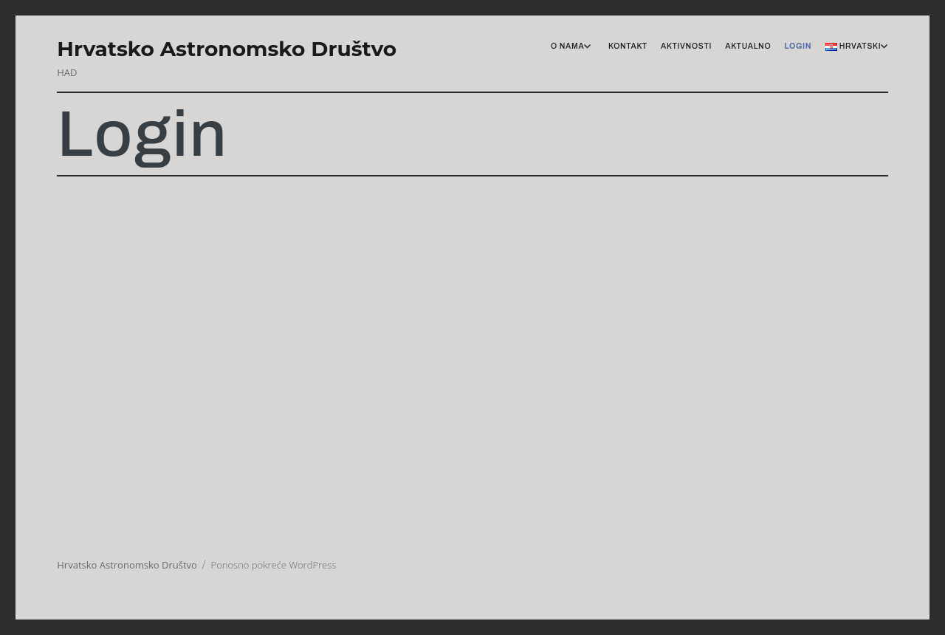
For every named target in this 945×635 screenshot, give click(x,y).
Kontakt (627, 46)
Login (797, 46)
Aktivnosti (686, 46)
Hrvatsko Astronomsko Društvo (226, 48)
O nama (567, 46)
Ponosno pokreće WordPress (274, 565)
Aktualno (748, 46)
